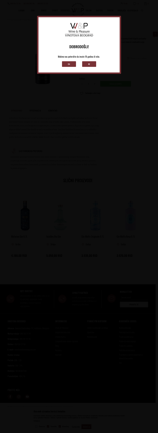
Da (69, 64)
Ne (89, 64)
